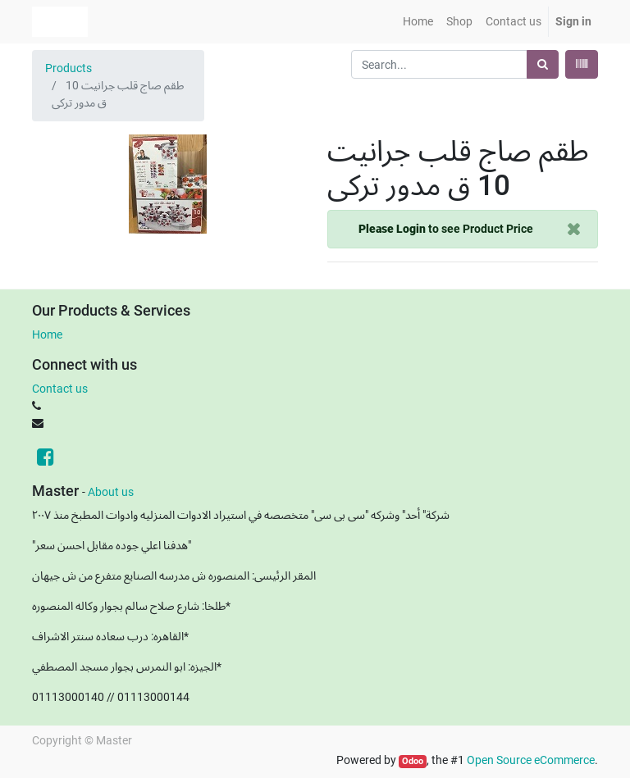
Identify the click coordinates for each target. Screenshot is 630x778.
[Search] (543, 64)
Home (47, 334)
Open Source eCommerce (531, 760)
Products (68, 68)
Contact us (60, 388)
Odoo (412, 761)
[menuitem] (418, 22)
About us (111, 491)
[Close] (573, 229)
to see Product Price (445, 228)
